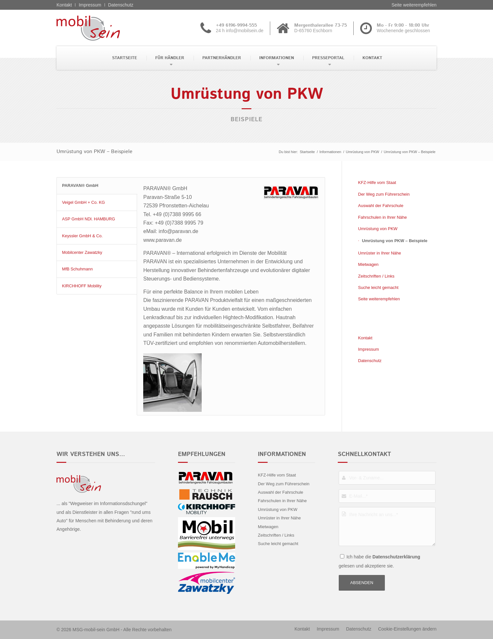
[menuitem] (123, 58)
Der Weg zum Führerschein (384, 194)
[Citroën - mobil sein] (98, 28)
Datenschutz (120, 4)
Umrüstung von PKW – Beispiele (95, 151)
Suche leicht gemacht (378, 287)
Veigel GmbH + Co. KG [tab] (83, 202)
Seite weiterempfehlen (413, 4)
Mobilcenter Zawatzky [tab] (82, 252)
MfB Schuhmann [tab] (77, 269)
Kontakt (64, 4)
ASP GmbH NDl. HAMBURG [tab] (88, 218)
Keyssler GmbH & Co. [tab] (82, 235)
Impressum (90, 4)
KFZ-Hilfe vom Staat (377, 182)
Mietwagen (368, 264)
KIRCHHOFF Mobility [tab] (82, 285)
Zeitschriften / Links (376, 276)
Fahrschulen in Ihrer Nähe (382, 217)
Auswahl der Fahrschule (380, 205)
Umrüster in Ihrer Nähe (379, 253)
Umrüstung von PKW (378, 228)
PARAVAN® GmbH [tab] (80, 185)
